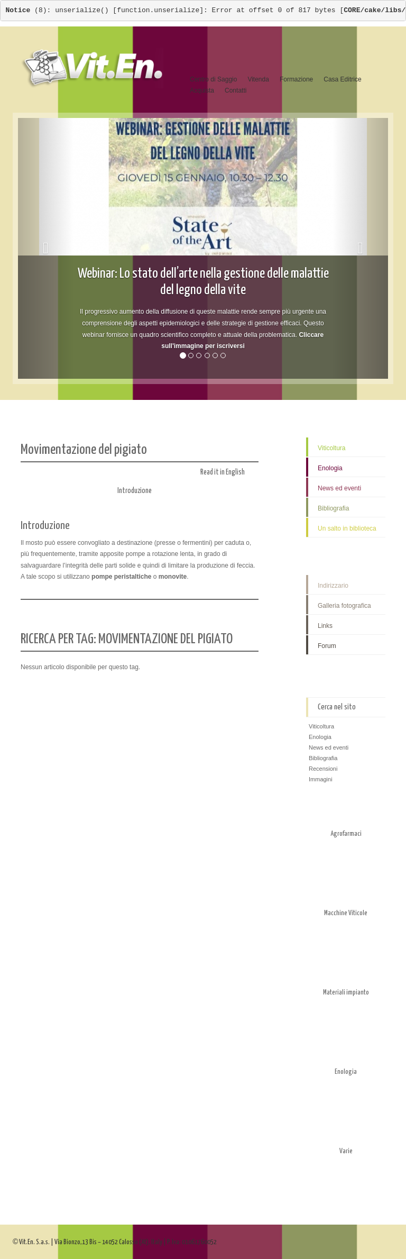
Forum (327, 646)
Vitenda (258, 79)
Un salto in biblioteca (347, 528)
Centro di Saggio (213, 79)
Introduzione (134, 491)
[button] (45, 248)
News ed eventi (339, 488)
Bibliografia (333, 508)
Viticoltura (331, 448)
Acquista (202, 90)
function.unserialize (158, 10)
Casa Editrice (342, 79)
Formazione (296, 79)
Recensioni (323, 768)
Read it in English (229, 472)
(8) (26, 10)
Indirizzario (333, 585)
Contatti (235, 90)
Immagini (321, 779)
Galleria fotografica (344, 605)
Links (325, 626)
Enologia (330, 468)
